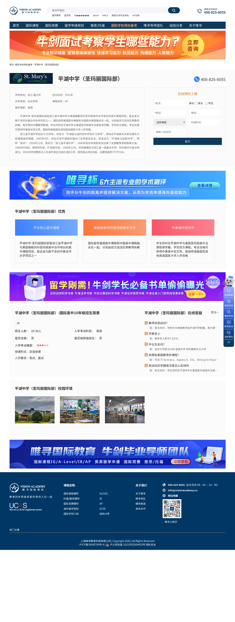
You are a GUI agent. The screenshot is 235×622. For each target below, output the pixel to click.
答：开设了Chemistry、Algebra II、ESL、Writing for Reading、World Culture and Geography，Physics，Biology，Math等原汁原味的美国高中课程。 (184, 359)
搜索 (174, 10)
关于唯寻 (141, 493)
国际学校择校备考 (23, 64)
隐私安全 (151, 544)
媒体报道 (141, 503)
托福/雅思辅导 (72, 498)
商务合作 (141, 508)
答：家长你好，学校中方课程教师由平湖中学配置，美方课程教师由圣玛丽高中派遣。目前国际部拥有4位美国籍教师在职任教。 (184, 328)
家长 (199, 103)
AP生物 (136, 15)
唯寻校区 (141, 498)
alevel (96, 15)
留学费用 (56, 15)
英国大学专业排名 (120, 15)
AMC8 (105, 15)
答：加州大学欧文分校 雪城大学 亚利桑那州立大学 (178, 349)
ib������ (81, 15)
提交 (187, 141)
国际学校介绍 (71, 513)
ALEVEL (104, 493)
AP (18, 323)
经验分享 (105, 513)
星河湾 (67, 15)
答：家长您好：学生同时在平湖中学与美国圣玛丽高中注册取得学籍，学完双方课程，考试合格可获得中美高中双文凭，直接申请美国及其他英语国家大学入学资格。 (184, 370)
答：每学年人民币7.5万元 (164, 338)
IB (101, 498)
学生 (209, 103)
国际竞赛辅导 (71, 503)
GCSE (103, 508)
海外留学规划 (71, 508)
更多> (214, 312)
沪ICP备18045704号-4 (91, 544)
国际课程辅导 (71, 493)
